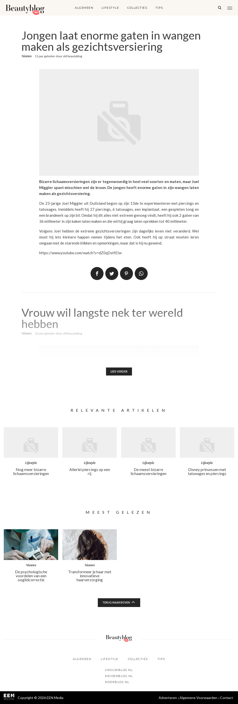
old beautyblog (72, 56)
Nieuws (26, 56)
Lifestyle (110, 8)
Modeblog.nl (117, 682)
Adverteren (168, 698)
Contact (226, 698)
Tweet (111, 273)
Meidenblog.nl (119, 676)
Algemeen (84, 8)
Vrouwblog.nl (119, 670)
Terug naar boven (116, 603)
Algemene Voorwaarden (198, 698)
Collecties (137, 8)
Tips (159, 8)
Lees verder (119, 372)
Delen (97, 273)
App (141, 273)
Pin (126, 273)
